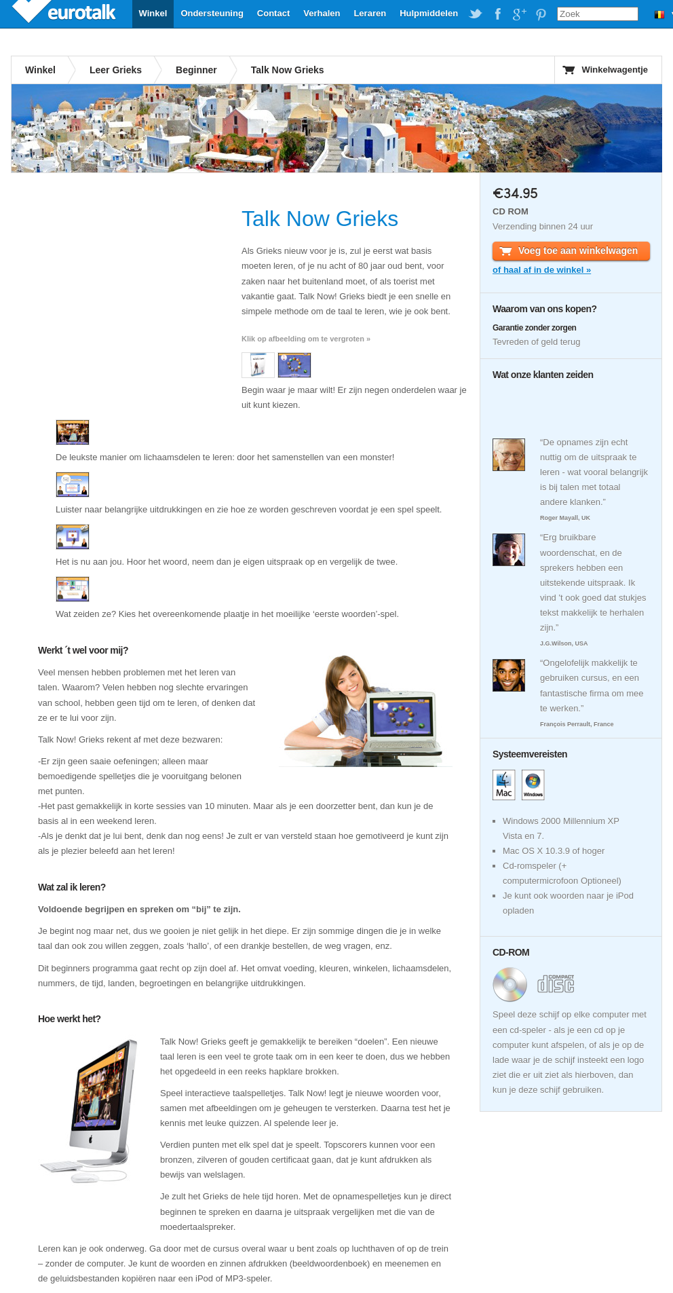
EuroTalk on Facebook (497, 14)
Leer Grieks (116, 69)
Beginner (196, 69)
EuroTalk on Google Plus (519, 14)
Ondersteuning (211, 13)
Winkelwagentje (615, 69)
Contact (273, 13)
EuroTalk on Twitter (475, 14)
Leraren (369, 13)
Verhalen (321, 13)
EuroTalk (65, 13)
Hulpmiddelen (429, 13)
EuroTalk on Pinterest (541, 14)
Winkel (153, 13)
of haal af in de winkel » (542, 270)
